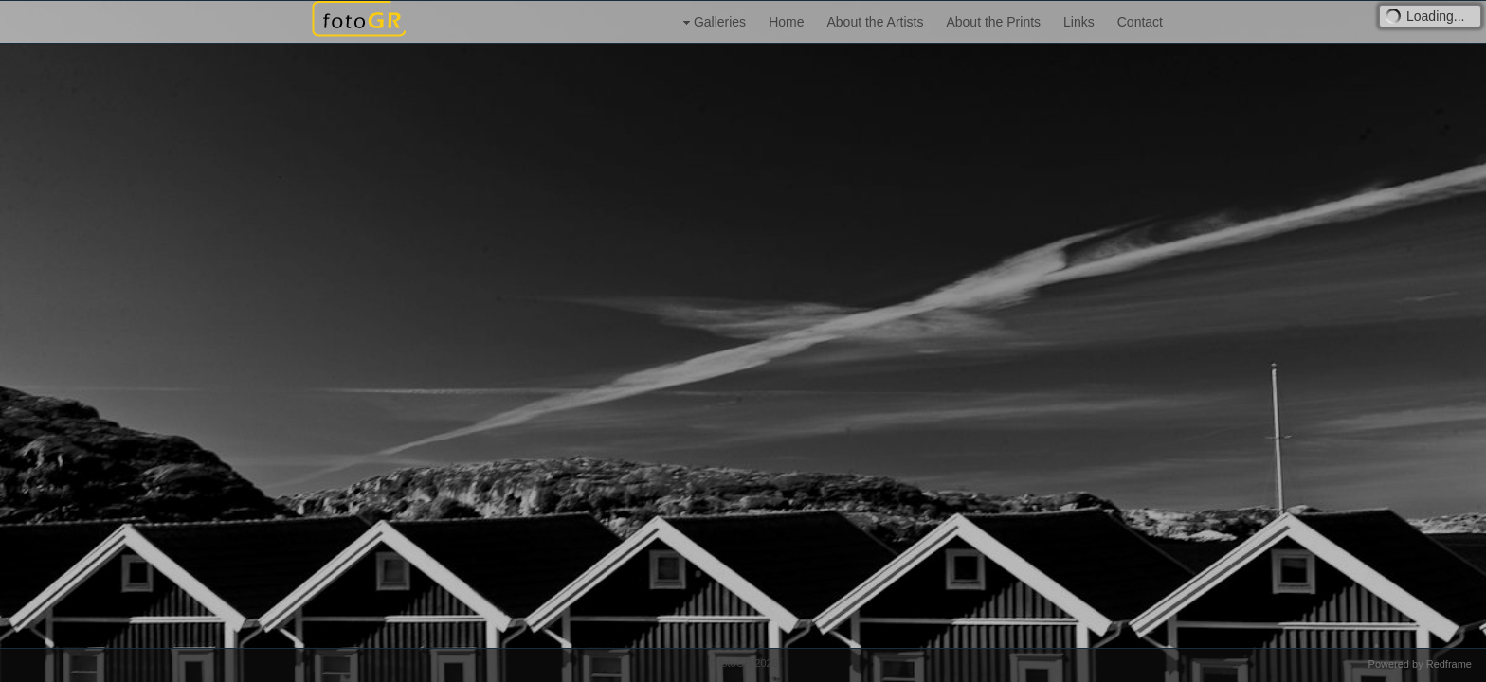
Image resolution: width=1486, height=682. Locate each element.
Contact (1140, 21)
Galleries (712, 22)
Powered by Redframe (1420, 664)
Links (1079, 21)
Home (786, 21)
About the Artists (874, 21)
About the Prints (993, 21)
